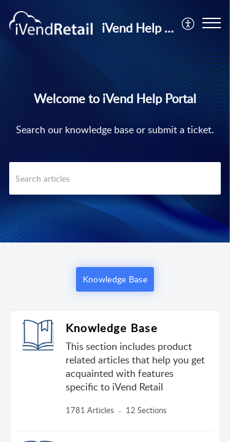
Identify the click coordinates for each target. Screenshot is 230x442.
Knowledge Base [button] (115, 279)
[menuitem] (188, 23)
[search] (115, 178)
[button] (211, 22)
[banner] (115, 121)
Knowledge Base (112, 327)
